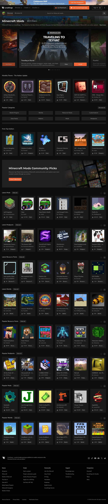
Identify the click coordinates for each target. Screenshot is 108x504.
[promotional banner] (54, 2)
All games (4, 471)
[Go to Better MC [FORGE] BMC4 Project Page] (63, 368)
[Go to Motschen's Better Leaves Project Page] (98, 336)
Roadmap (46, 482)
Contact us (68, 476)
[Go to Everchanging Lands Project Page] (80, 240)
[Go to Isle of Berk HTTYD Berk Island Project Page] (63, 433)
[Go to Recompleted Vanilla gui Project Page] (27, 272)
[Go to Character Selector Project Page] (63, 144)
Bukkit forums (48, 485)
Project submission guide (29, 474)
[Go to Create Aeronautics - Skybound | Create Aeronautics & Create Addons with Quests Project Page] (98, 144)
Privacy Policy (16, 499)
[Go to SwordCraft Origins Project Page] (45, 240)
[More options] (104, 7)
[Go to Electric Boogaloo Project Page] (10, 144)
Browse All (18, 13)
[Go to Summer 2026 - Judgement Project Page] (98, 240)
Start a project (27, 471)
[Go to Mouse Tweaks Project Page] (80, 401)
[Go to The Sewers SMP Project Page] (27, 240)
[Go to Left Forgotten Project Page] (10, 208)
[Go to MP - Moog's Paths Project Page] (80, 144)
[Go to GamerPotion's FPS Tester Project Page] (80, 433)
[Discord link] (98, 458)
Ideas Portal (47, 474)
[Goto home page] (7, 8)
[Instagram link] (89, 458)
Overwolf (89, 471)
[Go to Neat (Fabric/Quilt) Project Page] (45, 208)
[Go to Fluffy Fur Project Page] (98, 208)
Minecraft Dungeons (7, 488)
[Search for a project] (74, 13)
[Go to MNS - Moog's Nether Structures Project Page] (98, 90)
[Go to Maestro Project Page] (45, 144)
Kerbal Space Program (8, 485)
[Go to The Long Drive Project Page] (80, 304)
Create (27, 8)
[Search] (104, 13)
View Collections (15, 179)
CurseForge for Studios (93, 474)
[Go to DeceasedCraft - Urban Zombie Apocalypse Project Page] (27, 368)
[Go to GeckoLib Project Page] (10, 401)
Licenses (24, 499)
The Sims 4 (5, 479)
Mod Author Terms (33, 499)
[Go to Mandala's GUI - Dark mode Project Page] (80, 336)
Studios (35, 8)
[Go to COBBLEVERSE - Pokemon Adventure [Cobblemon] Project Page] (45, 368)
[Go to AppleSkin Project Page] (98, 401)
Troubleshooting (70, 474)
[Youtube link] (95, 458)
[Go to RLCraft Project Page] (80, 368)
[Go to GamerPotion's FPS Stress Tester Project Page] (98, 433)
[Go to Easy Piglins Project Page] (63, 90)
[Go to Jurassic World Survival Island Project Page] (27, 304)
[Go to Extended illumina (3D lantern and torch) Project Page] (63, 272)
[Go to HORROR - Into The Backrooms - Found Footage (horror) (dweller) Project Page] (98, 368)
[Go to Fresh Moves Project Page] (27, 336)
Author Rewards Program (30, 476)
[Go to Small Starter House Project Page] (10, 304)
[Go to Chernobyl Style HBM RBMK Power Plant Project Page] (98, 304)
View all (15, 192)
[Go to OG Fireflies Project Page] (98, 272)
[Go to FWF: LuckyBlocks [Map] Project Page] (45, 304)
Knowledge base (70, 471)
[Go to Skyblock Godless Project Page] (27, 144)
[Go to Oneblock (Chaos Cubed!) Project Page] (10, 433)
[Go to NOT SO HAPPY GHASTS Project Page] (80, 90)
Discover (10, 13)
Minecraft (4, 474)
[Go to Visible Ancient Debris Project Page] (45, 90)
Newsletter (47, 479)
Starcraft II (5, 482)
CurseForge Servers (49, 488)
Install (80, 64)
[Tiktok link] (92, 458)
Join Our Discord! (49, 471)
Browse (18, 8)
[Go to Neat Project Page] (27, 208)
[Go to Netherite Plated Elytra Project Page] (27, 90)
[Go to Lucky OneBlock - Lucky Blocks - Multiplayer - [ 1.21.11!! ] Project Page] (45, 433)
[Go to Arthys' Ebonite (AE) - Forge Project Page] (10, 90)
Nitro (88, 479)
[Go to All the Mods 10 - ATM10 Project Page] (10, 368)
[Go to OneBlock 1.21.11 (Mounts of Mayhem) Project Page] (27, 433)
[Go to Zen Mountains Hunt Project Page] (63, 304)
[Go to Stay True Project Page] (45, 336)
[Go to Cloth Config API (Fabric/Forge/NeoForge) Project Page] (45, 401)
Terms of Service (6, 499)
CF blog (46, 476)
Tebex (88, 476)
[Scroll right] (104, 193)
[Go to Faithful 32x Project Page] (45, 272)
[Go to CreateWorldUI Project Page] (80, 208)
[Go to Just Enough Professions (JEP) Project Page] (63, 208)
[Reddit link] (105, 458)
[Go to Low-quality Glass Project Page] (10, 272)
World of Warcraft (7, 476)
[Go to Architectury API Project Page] (63, 401)
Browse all (102, 107)
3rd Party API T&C (28, 482)
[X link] (102, 458)
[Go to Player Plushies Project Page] (80, 272)
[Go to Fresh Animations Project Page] (10, 336)
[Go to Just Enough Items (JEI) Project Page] (27, 401)
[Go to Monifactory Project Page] (63, 240)
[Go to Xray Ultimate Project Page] (63, 336)
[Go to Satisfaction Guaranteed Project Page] (10, 240)
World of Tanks (6, 490)
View (66, 64)
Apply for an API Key (28, 479)
